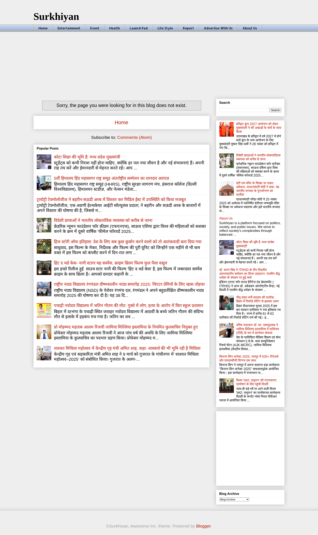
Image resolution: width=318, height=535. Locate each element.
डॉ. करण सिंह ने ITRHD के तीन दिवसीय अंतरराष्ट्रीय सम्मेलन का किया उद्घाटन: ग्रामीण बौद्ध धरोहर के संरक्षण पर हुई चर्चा (249, 273)
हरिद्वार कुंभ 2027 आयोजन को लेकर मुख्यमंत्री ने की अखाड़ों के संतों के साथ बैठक (258, 127)
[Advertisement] (159, 62)
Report (188, 28)
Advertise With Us (218, 28)
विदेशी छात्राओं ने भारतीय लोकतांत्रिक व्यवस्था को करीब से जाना (103, 220)
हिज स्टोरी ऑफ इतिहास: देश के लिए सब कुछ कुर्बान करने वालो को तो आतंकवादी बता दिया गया (127, 241)
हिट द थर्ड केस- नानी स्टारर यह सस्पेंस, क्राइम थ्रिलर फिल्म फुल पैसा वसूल (110, 263)
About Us (250, 28)
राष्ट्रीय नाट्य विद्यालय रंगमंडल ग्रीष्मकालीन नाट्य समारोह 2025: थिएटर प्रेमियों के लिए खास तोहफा (129, 284)
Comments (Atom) (134, 137)
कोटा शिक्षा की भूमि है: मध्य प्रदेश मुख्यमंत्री (87, 157)
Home (43, 28)
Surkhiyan (56, 16)
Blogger (203, 526)
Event (94, 28)
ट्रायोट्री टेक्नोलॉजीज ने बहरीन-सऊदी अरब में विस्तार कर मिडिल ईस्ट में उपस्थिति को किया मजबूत (111, 199)
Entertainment (69, 28)
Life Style (165, 28)
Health (114, 28)
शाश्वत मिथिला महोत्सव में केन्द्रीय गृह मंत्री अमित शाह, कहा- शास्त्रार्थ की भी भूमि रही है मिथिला (127, 348)
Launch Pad (139, 28)
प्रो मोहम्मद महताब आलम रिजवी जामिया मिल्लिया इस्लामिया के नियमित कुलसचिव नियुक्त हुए (126, 327)
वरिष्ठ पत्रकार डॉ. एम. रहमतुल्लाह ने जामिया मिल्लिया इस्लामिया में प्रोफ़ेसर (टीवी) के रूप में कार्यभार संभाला (257, 328)
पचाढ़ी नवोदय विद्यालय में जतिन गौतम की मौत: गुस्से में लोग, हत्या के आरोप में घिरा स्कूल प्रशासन (128, 305)
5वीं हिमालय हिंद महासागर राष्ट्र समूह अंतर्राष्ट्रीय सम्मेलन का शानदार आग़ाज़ (111, 178)
